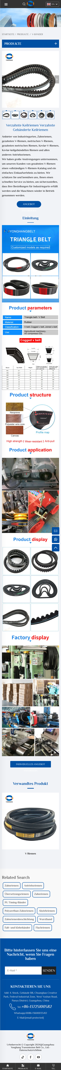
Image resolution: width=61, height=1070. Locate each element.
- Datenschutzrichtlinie (34, 1048)
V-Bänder (37, 34)
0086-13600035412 (36, 1013)
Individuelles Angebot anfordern (30, 765)
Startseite (8, 34)
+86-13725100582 (37, 1006)
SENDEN (49, 970)
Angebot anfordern (28, 205)
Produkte (23, 34)
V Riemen (30, 853)
